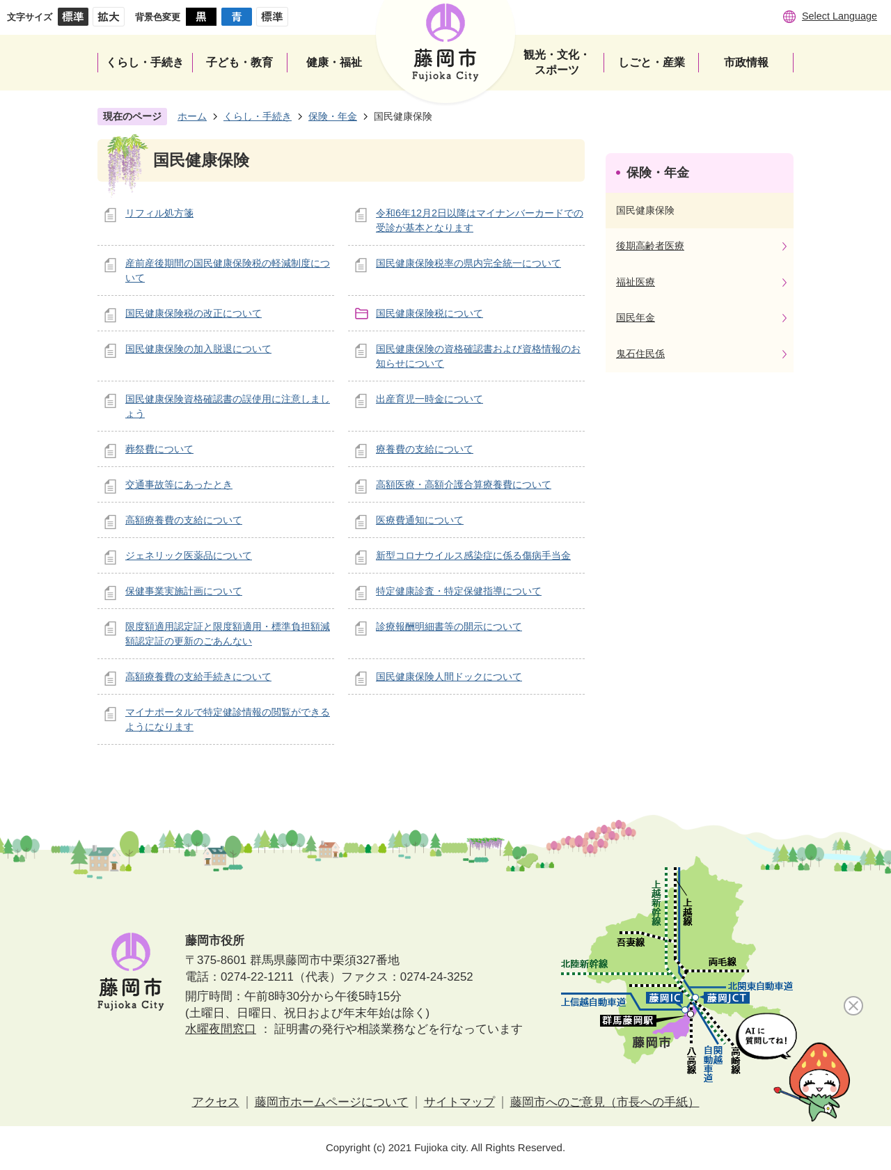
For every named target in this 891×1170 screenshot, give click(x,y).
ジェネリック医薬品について (188, 555)
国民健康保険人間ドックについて (449, 676)
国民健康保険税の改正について (193, 313)
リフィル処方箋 (159, 213)
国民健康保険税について (429, 313)
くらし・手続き (257, 116)
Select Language (839, 16)
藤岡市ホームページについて (332, 1102)
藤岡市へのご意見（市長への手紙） (605, 1102)
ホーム (192, 116)
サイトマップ (459, 1102)
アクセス (215, 1102)
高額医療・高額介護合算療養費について (463, 484)
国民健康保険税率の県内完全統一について (468, 263)
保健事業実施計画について (183, 590)
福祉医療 (635, 281)
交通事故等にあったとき (178, 484)
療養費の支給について (424, 448)
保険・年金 (332, 116)
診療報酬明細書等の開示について (449, 626)
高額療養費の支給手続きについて (198, 676)
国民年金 (635, 317)
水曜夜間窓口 (220, 1029)
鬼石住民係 (640, 353)
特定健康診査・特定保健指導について (459, 590)
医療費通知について (420, 519)
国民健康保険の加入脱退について (198, 348)
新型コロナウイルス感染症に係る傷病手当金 (473, 555)
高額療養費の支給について (183, 519)
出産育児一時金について (429, 398)
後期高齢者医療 (650, 245)
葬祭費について (159, 448)
